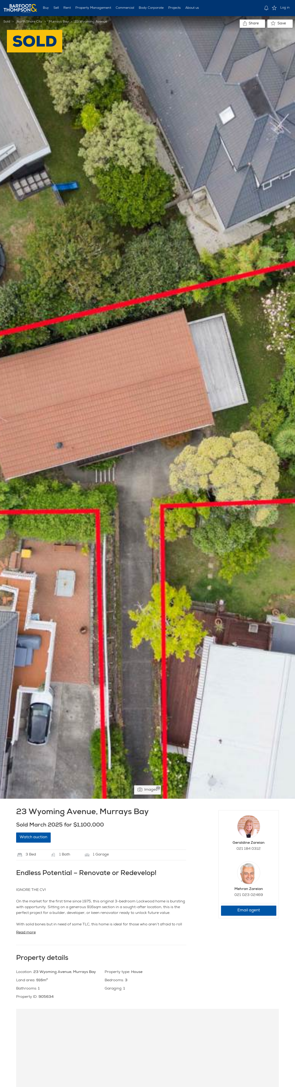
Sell (56, 8)
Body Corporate (151, 8)
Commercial (125, 8)
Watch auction (33, 837)
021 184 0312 (248, 849)
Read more (26, 933)
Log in (285, 7)
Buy (46, 8)
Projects (174, 8)
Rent (67, 8)
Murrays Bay (59, 21)
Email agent (248, 911)
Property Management (93, 8)
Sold (6, 21)
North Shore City (29, 21)
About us (192, 8)
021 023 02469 (248, 895)
